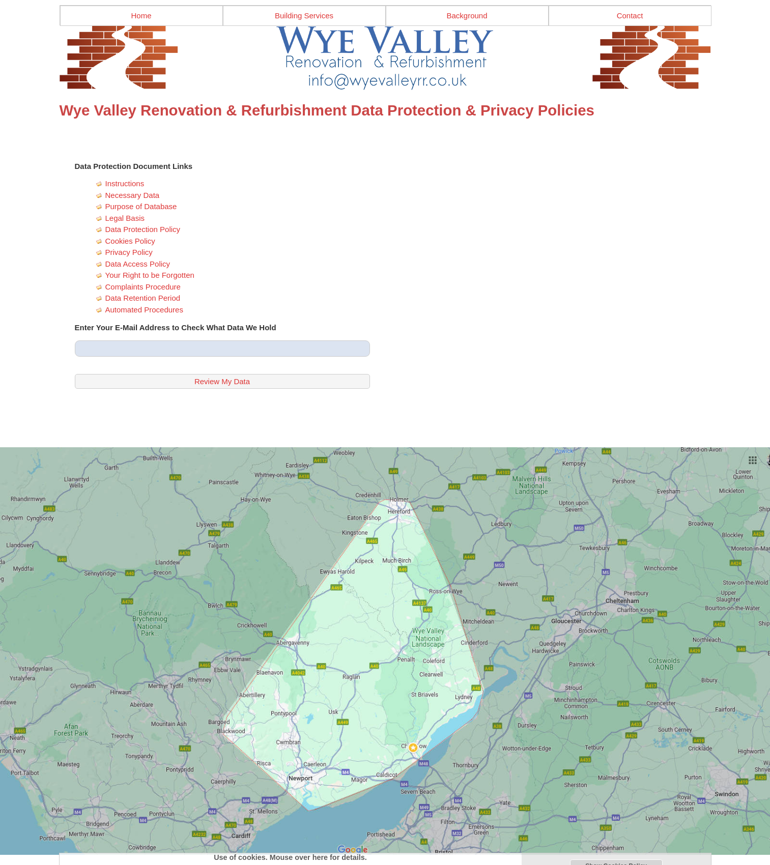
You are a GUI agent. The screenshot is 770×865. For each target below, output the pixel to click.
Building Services (304, 15)
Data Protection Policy (143, 229)
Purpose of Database (141, 206)
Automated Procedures (144, 309)
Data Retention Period (143, 298)
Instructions (125, 183)
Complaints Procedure (143, 286)
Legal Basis (125, 218)
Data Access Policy (137, 264)
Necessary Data (132, 195)
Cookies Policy (130, 241)
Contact (630, 15)
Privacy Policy (129, 252)
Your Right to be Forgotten (149, 275)
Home (141, 15)
